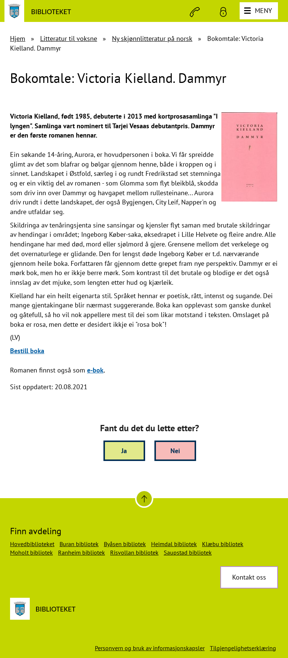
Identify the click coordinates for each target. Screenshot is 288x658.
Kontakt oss (249, 577)
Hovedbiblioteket (32, 544)
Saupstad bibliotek (188, 552)
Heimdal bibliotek (174, 544)
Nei (175, 450)
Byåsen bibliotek (125, 544)
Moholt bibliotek (31, 552)
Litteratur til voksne (68, 38)
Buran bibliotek (79, 544)
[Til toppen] (144, 499)
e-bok (95, 370)
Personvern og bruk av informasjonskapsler (150, 648)
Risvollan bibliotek (134, 552)
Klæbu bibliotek (222, 544)
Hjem (17, 38)
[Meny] (259, 10)
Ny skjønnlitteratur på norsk (152, 38)
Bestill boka (27, 350)
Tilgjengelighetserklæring (243, 648)
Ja (124, 450)
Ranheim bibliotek (81, 552)
